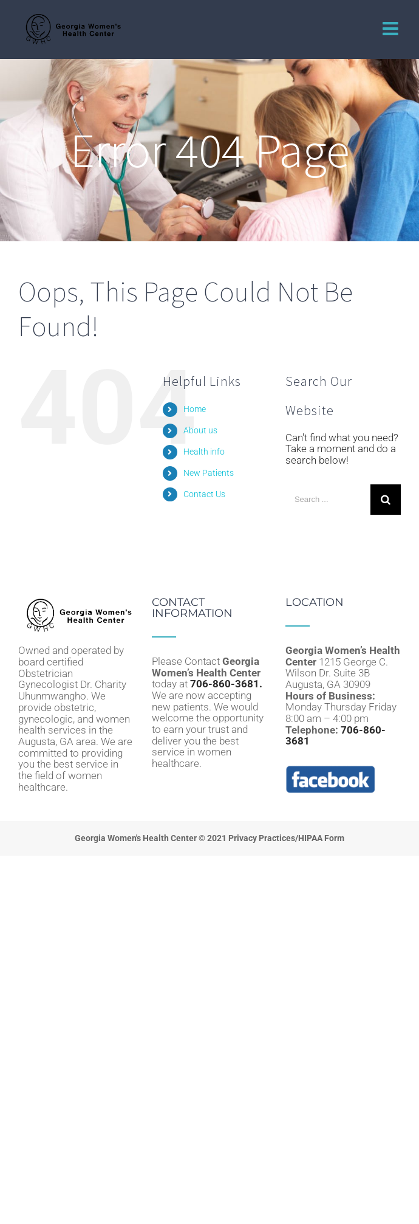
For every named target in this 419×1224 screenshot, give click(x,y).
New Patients (208, 473)
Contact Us (204, 494)
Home (194, 409)
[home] (76, 602)
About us (200, 430)
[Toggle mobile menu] (392, 28)
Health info (204, 451)
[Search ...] (327, 499)
